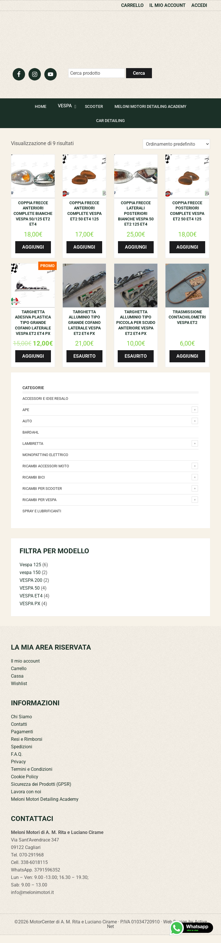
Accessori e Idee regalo (45, 406)
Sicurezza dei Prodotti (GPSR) (41, 792)
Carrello (18, 676)
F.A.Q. (16, 762)
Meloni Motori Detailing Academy (45, 807)
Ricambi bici (33, 485)
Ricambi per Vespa (39, 508)
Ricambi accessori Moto (45, 474)
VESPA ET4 (31, 604)
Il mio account (25, 669)
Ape (25, 418)
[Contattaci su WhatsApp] (191, 928)
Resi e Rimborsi (26, 747)
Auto (27, 429)
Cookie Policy (24, 785)
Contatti (19, 732)
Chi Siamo (21, 725)
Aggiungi (33, 255)
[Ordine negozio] (176, 152)
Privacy (18, 770)
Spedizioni (21, 755)
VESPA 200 (31, 588)
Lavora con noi (26, 800)
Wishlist (19, 691)
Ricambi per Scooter (42, 496)
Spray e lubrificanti (41, 519)
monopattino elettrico (45, 463)
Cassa (17, 684)
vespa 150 (30, 580)
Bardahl (30, 440)
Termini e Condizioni (31, 777)
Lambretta (32, 451)
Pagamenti (22, 740)
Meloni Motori (110, 42)
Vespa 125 (30, 572)
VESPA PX (30, 611)
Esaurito (84, 364)
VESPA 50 (30, 596)
